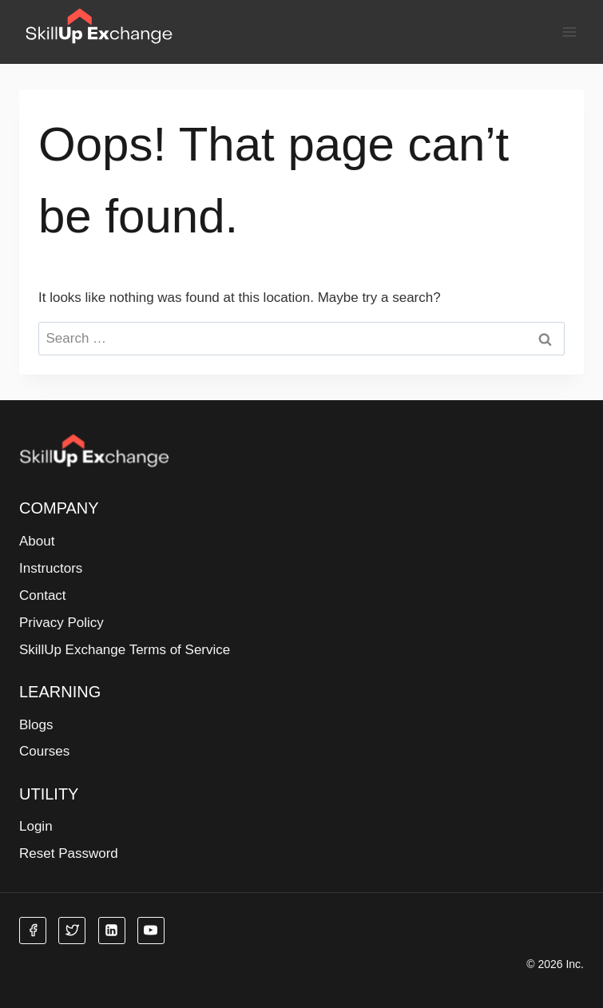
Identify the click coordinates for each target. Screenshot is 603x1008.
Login (36, 826)
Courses (44, 751)
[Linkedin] (111, 930)
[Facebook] (32, 930)
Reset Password (68, 853)
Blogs (36, 724)
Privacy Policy (61, 622)
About (36, 541)
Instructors (50, 568)
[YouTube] (151, 930)
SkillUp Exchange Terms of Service (124, 649)
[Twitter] (71, 930)
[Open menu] (569, 31)
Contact (42, 595)
